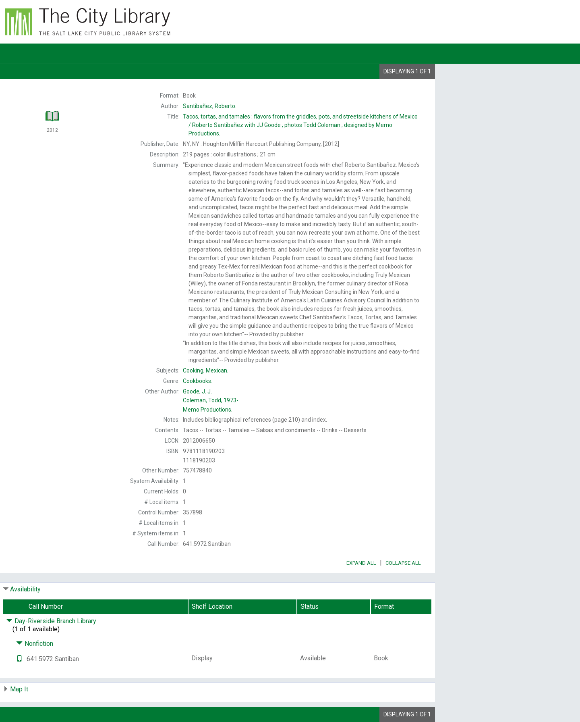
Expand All (361, 563)
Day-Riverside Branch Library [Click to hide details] (51, 621)
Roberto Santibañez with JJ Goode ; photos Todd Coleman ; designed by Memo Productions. (300, 125)
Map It (19, 689)
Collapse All (403, 563)
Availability (25, 589)
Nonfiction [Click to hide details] (34, 643)
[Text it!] (19, 659)
